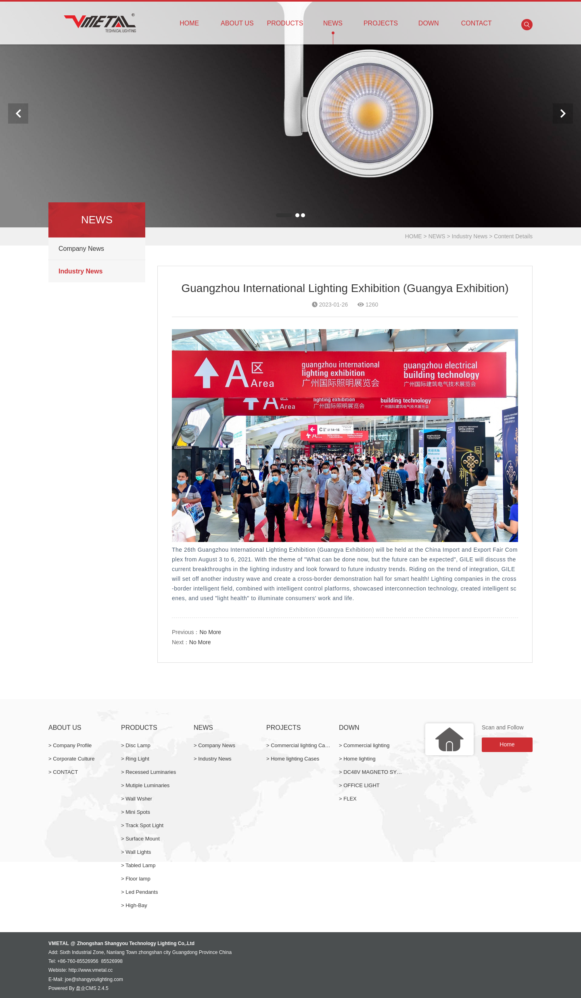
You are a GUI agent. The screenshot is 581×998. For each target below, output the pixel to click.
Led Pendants (141, 892)
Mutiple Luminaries (147, 785)
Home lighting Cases (295, 759)
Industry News (470, 236)
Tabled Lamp (140, 865)
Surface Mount (142, 839)
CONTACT (476, 19)
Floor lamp (137, 879)
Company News (81, 248)
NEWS (333, 19)
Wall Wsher (138, 799)
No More (210, 632)
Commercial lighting (366, 745)
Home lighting (359, 759)
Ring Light (137, 759)
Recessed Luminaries (150, 772)
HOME (189, 19)
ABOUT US (237, 19)
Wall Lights (138, 852)
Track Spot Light (144, 825)
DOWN (429, 19)
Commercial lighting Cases (302, 745)
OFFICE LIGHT (361, 785)
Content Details (513, 236)
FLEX (350, 799)
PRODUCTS (285, 19)
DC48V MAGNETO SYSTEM (377, 772)
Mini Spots (137, 812)
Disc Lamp (137, 745)
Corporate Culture (73, 759)
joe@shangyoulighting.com (94, 979)
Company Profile (72, 745)
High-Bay (136, 905)
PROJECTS (381, 19)
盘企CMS (86, 988)
